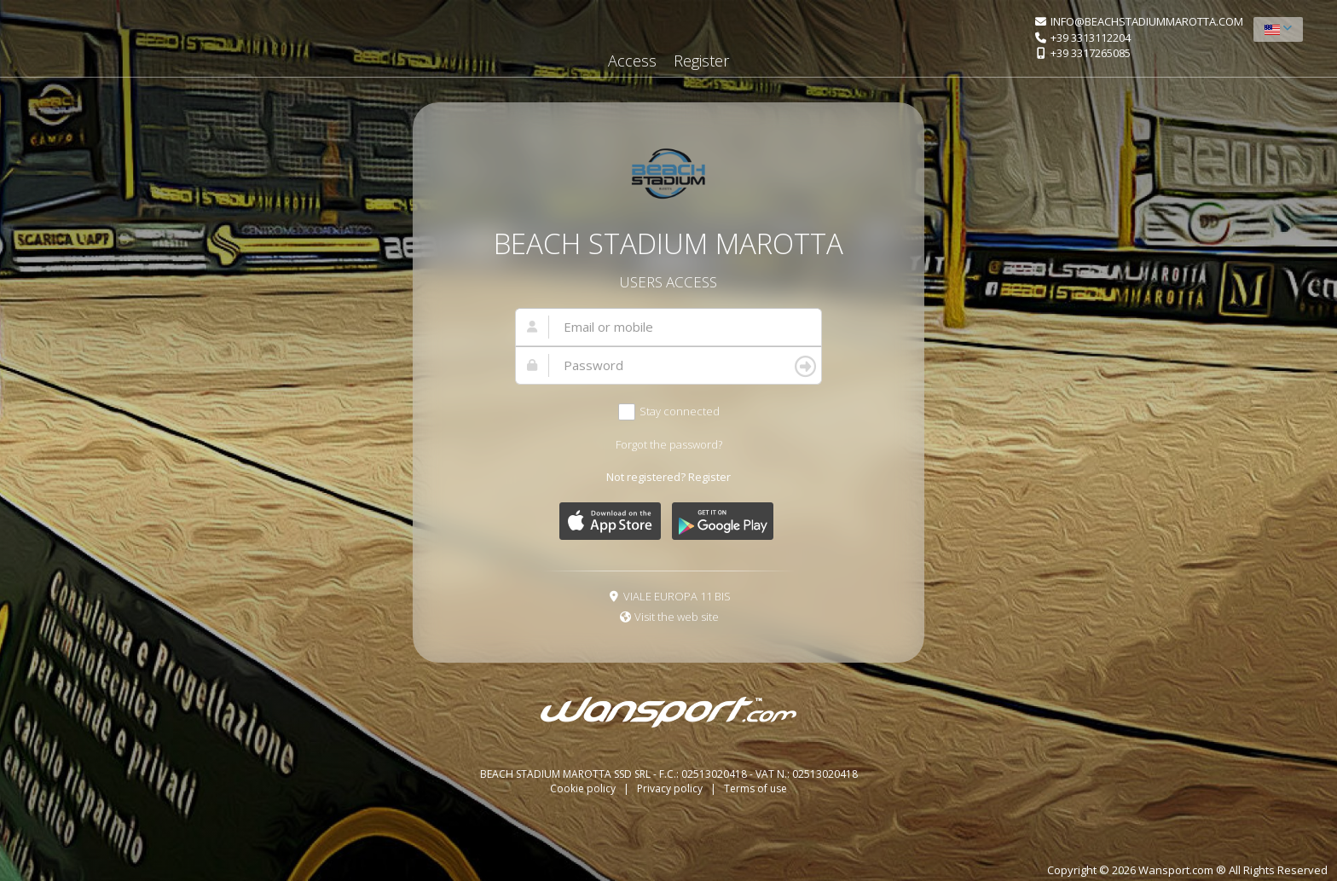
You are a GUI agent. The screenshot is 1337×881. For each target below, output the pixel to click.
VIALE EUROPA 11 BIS (677, 596)
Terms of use (755, 788)
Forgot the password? (669, 444)
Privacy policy (671, 788)
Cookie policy (584, 788)
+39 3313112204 (1090, 37)
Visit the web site (676, 616)
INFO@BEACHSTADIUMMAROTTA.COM (1146, 21)
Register (701, 60)
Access (632, 60)
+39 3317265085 (1090, 53)
